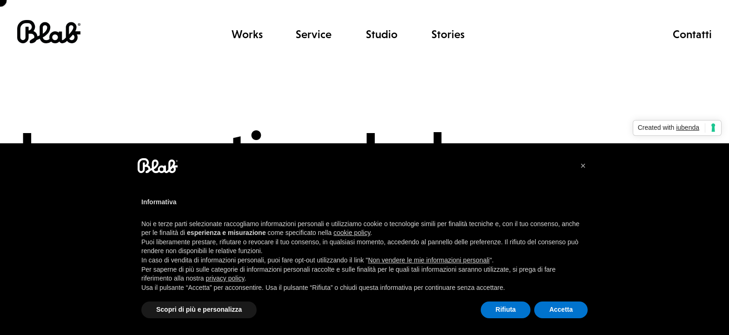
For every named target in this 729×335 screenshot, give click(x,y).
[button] (583, 165)
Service (313, 34)
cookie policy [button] (351, 232)
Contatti (692, 34)
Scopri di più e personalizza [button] (199, 309)
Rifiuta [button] (506, 309)
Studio (382, 34)
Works (247, 34)
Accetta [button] (561, 309)
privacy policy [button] (225, 278)
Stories (447, 34)
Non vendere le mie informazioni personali (428, 260)
